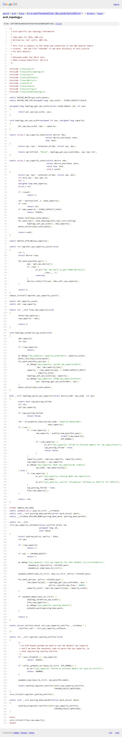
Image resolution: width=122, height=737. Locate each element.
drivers (91, 13)
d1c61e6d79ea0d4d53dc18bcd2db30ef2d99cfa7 (54, 13)
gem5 (6, 13)
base (100, 13)
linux (21, 13)
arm (14, 13)
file (58, 24)
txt (110, 732)
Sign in (116, 4)
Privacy (24, 732)
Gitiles (16, 732)
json (117, 732)
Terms (31, 732)
